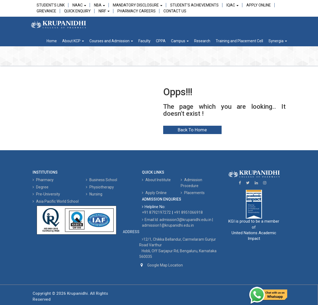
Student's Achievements (194, 5)
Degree (40, 187)
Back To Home (192, 129)
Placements (193, 193)
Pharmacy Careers (136, 11)
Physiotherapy (100, 187)
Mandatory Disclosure (137, 5)
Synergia (277, 41)
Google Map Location (165, 265)
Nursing (94, 194)
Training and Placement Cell (239, 41)
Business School (101, 180)
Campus (180, 41)
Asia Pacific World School (56, 201)
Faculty (144, 41)
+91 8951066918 (188, 212)
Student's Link (51, 5)
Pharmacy (43, 180)
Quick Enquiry (77, 11)
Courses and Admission (111, 41)
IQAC (232, 5)
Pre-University (46, 194)
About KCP (73, 41)
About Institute (156, 180)
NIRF (104, 11)
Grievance (46, 11)
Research (202, 41)
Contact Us (174, 11)
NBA (99, 5)
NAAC (79, 5)
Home (52, 41)
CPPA (161, 41)
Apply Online (258, 5)
